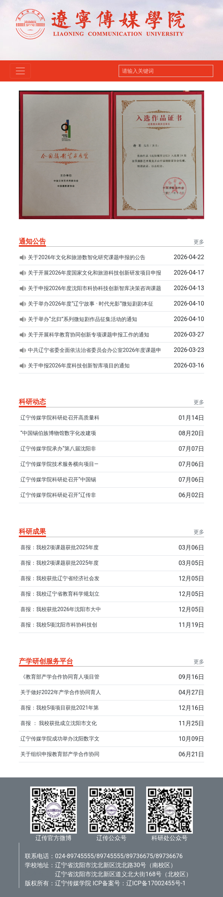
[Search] (160, 71)
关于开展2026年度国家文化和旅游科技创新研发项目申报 (94, 273)
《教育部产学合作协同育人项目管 (59, 677)
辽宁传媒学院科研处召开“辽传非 (58, 495)
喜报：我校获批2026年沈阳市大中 (60, 609)
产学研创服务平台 (46, 661)
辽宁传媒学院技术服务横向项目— (59, 464)
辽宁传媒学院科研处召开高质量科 (59, 418)
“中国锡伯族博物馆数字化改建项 (58, 433)
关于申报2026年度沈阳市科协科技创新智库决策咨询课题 (94, 288)
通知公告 (32, 241)
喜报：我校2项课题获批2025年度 (59, 547)
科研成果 (32, 531)
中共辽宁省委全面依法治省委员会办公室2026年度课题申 (94, 350)
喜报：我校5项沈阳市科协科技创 (58, 625)
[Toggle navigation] (20, 70)
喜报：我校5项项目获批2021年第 (59, 708)
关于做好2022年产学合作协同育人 (60, 692)
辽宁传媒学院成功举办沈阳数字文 (59, 739)
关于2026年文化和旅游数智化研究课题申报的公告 (86, 257)
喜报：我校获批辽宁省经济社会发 (59, 578)
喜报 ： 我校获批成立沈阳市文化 (58, 723)
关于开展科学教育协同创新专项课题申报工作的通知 (88, 335)
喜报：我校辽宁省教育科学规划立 (59, 594)
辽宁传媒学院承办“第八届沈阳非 (58, 448)
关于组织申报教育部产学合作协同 (59, 754)
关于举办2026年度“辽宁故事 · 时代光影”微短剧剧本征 (90, 304)
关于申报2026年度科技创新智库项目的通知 (79, 365)
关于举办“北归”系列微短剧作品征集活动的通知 (82, 319)
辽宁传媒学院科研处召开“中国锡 (58, 479)
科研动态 (32, 401)
